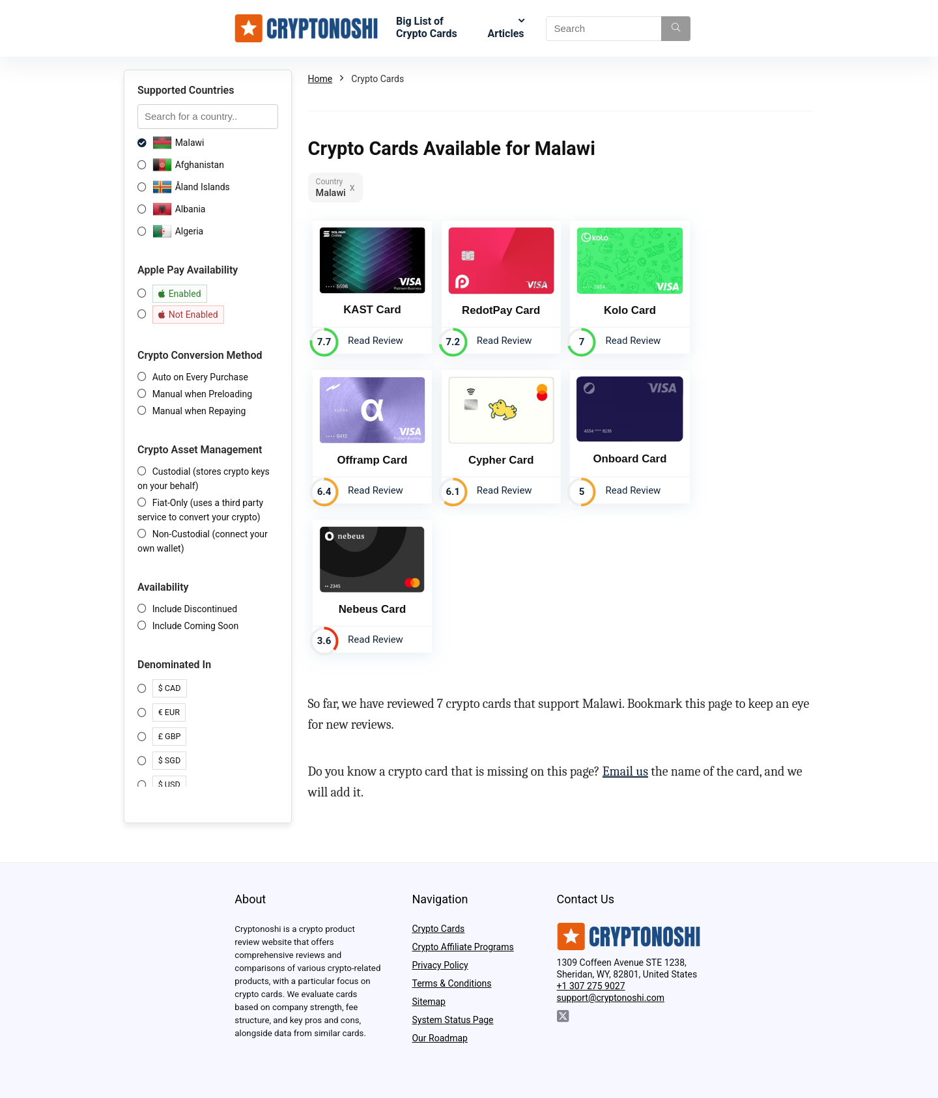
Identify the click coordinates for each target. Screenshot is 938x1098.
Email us (625, 620)
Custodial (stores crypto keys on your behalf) (203, 478)
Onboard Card (498, 455)
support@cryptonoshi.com (610, 997)
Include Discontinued (194, 609)
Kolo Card (624, 308)
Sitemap (428, 1001)
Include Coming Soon (195, 626)
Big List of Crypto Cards (426, 27)
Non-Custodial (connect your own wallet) (202, 541)
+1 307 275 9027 (591, 986)
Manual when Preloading (202, 394)
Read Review (374, 339)
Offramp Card (751, 308)
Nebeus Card (625, 457)
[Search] (675, 28)
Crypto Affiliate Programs (462, 947)
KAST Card (371, 308)
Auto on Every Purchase (200, 377)
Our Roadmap (439, 1038)
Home (320, 79)
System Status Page (452, 1020)
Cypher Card (371, 457)
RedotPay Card (498, 308)
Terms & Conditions (451, 983)
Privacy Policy (440, 965)
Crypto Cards (438, 928)
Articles (505, 33)
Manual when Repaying (199, 411)
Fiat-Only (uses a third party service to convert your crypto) (200, 510)
